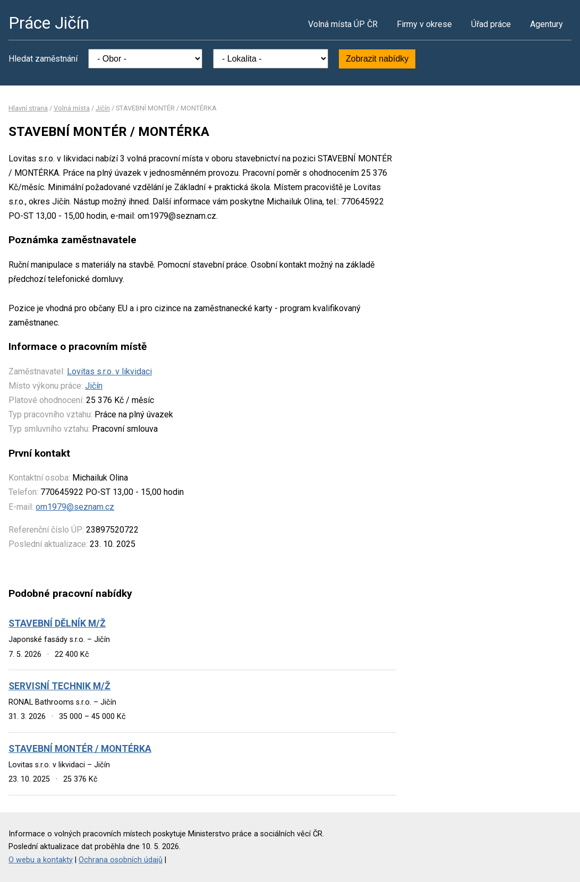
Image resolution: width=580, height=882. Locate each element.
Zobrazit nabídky (377, 58)
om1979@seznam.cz (75, 507)
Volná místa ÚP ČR (343, 24)
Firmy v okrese (424, 24)
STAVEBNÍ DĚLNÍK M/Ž (57, 623)
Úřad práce (491, 24)
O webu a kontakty (40, 859)
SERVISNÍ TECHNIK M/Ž (59, 686)
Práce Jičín (48, 23)
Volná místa (72, 108)
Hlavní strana (28, 108)
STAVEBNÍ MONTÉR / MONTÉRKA (79, 748)
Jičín (103, 108)
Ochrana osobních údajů (121, 859)
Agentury (546, 24)
